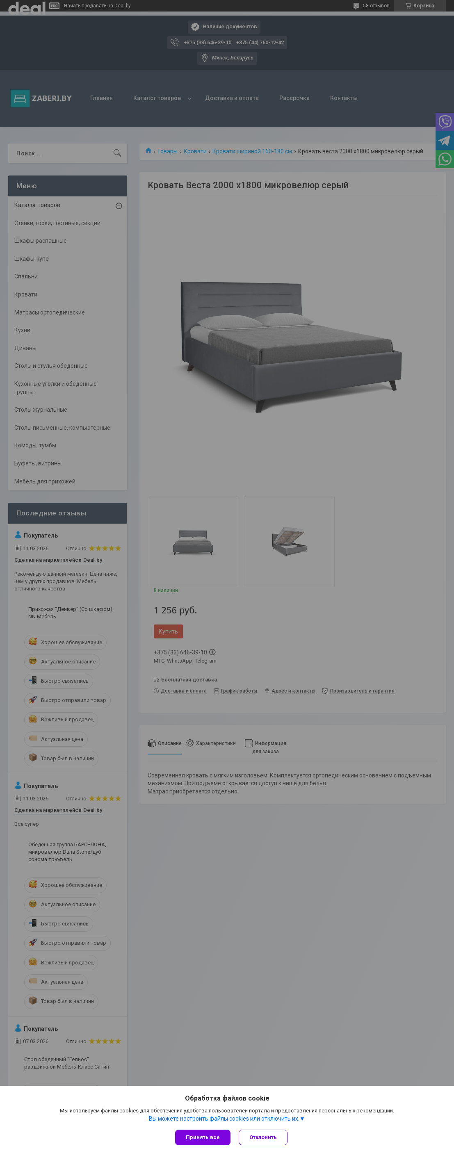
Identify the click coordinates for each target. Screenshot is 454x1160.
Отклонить (263, 1137)
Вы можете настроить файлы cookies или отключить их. (224, 1118)
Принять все (203, 1137)
